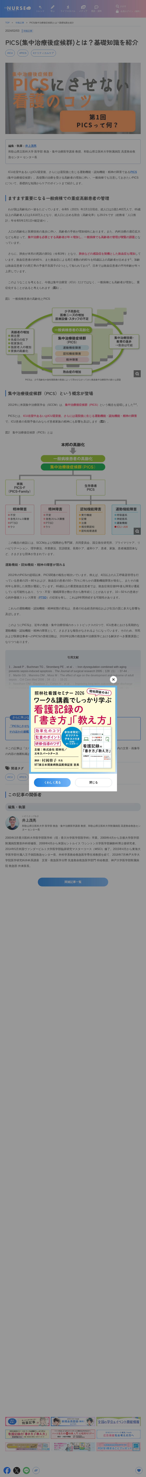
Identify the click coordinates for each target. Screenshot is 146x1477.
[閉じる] (113, 679)
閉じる (93, 782)
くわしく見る (52, 782)
